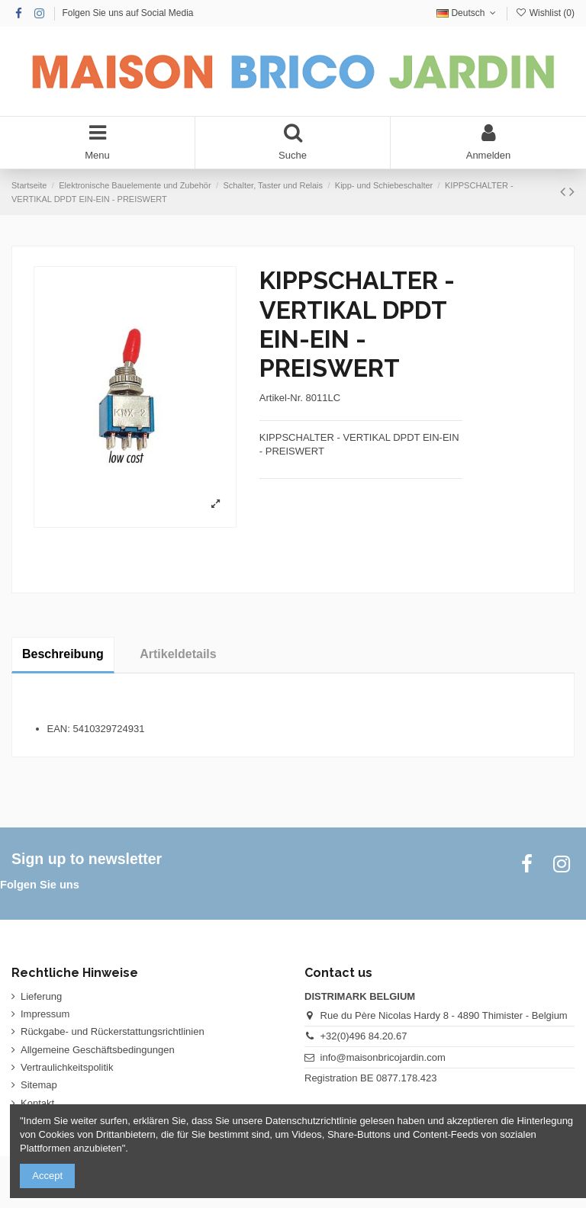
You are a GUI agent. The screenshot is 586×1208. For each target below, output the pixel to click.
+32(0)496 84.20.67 (363, 1036)
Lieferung (41, 996)
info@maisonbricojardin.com (383, 1057)
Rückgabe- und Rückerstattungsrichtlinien (112, 1031)
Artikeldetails (178, 653)
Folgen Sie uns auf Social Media (127, 13)
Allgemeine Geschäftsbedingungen (98, 1049)
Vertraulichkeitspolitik (67, 1067)
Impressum (45, 1014)
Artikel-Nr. (281, 397)
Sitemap (39, 1085)
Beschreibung (63, 653)
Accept (47, 1175)
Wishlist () (545, 13)
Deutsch (467, 13)
